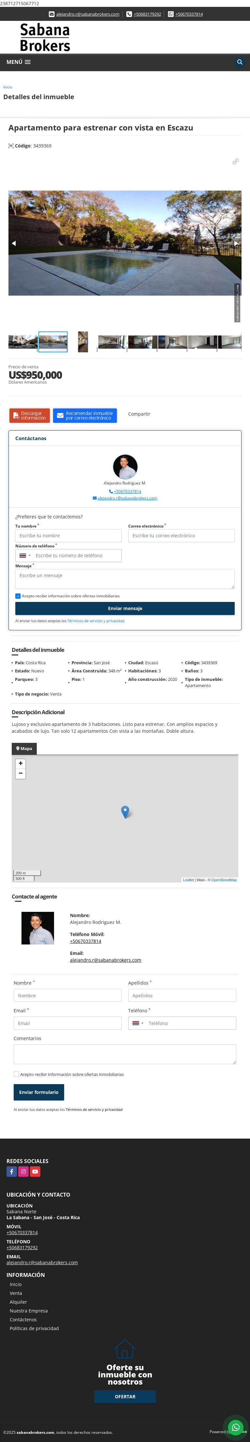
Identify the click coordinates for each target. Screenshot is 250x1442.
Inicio (7, 86)
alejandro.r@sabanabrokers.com (87, 14)
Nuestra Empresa (29, 1311)
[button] (235, 161)
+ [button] (21, 764)
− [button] (21, 774)
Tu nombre (27, 526)
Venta (16, 1293)
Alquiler (18, 1302)
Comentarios (27, 1038)
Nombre (24, 982)
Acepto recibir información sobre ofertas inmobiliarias (72, 1074)
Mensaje (24, 566)
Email (21, 1010)
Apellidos (140, 982)
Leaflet (188, 880)
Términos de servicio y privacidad (95, 620)
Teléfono (139, 1010)
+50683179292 (147, 14)
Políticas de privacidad (34, 1328)
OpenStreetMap (224, 880)
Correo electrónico (147, 526)
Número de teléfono (36, 546)
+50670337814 (189, 14)
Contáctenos (23, 1319)
